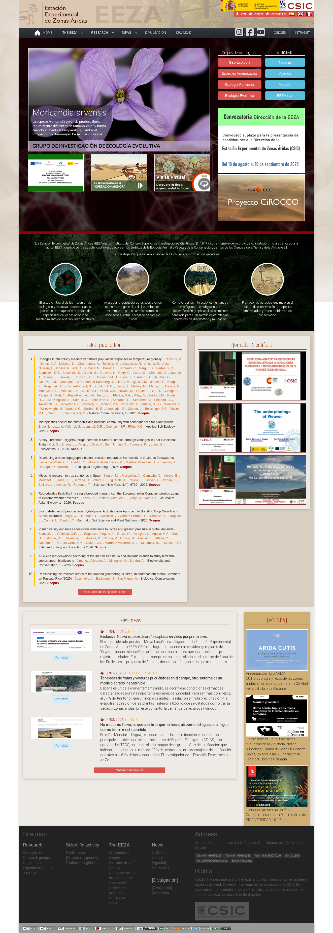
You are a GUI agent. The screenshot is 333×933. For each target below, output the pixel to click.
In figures (116, 893)
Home (43, 32)
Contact (256, 14)
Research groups (36, 858)
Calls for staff (162, 853)
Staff (241, 14)
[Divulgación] (162, 888)
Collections (117, 888)
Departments (33, 863)
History (114, 858)
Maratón (285, 85)
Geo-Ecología (239, 62)
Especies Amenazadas (239, 73)
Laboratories (118, 883)
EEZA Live (285, 96)
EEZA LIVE (117, 898)
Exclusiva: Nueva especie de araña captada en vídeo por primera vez (154, 637)
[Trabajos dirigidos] (81, 863)
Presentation (119, 853)
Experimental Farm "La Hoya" (38, 870)
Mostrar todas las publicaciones (105, 592)
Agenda (285, 73)
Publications (75, 853)
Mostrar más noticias (130, 770)
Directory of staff (122, 863)
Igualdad (183, 32)
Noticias (285, 62)
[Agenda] (159, 863)
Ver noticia (62, 657)
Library (114, 868)
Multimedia (160, 893)
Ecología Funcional (239, 85)
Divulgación (155, 32)
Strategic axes (34, 853)
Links (113, 903)
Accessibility (276, 14)
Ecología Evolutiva (239, 96)
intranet (302, 32)
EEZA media (162, 868)
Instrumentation (121, 878)
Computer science (123, 873)
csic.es (280, 32)
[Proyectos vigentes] (82, 858)
